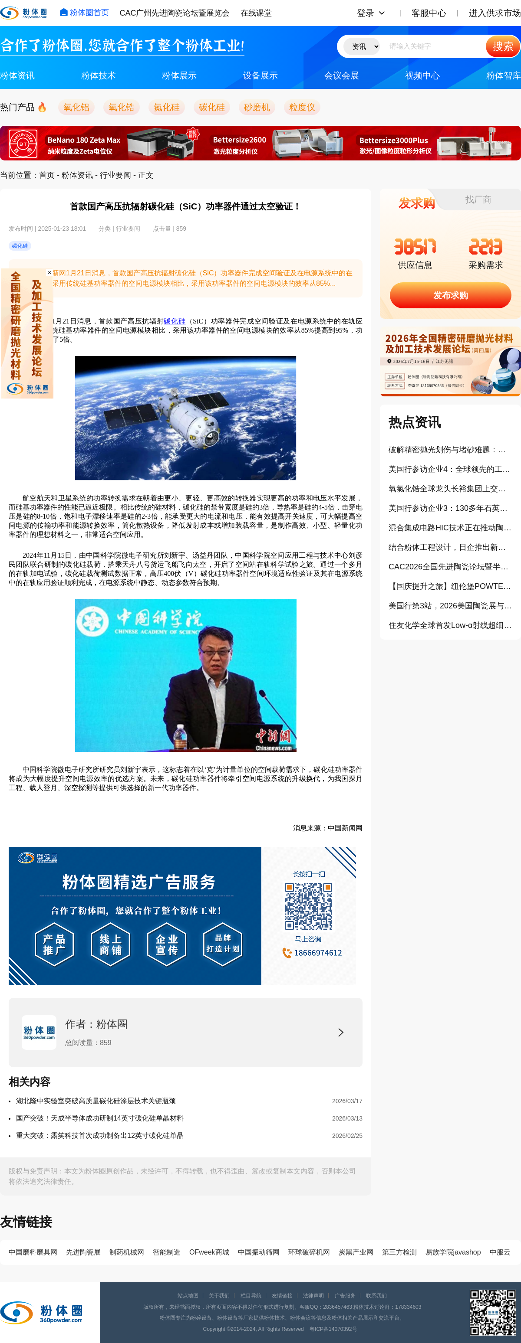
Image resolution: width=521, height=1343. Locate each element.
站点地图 (188, 1295)
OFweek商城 (209, 1252)
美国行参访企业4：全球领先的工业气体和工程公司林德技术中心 (450, 469)
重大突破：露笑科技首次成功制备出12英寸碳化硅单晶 (100, 1135)
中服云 (500, 1252)
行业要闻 (115, 175)
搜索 (503, 46)
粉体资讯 (17, 75)
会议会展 (341, 75)
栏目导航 (251, 1295)
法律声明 (313, 1295)
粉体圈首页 (84, 12)
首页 (47, 175)
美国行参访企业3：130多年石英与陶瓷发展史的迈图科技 (450, 508)
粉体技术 (98, 75)
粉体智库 (503, 75)
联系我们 (376, 1295)
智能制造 (167, 1252)
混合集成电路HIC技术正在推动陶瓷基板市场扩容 (450, 527)
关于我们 (219, 1295)
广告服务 (345, 1295)
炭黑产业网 (356, 1252)
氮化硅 (167, 107)
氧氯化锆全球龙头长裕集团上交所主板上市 (450, 488)
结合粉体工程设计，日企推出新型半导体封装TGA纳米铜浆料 (450, 547)
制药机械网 (126, 1252)
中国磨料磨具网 (33, 1252)
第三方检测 (399, 1252)
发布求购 (450, 295)
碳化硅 (212, 107)
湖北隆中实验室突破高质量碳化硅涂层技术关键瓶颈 (96, 1100)
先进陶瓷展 (83, 1252)
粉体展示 (179, 75)
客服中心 (429, 13)
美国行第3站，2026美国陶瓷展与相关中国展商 (450, 605)
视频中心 (422, 75)
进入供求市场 (495, 13)
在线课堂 (256, 13)
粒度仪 (302, 107)
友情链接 (282, 1295)
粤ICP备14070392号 (333, 1329)
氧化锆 (122, 107)
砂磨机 (257, 107)
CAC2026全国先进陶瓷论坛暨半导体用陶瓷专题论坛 (450, 566)
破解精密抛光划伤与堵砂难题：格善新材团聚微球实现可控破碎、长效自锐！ (450, 449)
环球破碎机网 (309, 1252)
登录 (365, 13)
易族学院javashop (453, 1252)
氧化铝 (76, 107)
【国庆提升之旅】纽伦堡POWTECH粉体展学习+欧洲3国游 (450, 586)
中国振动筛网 (259, 1252)
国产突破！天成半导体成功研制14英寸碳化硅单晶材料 (100, 1118)
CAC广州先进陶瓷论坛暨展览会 (174, 13)
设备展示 (260, 75)
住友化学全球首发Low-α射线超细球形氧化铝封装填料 (450, 625)
